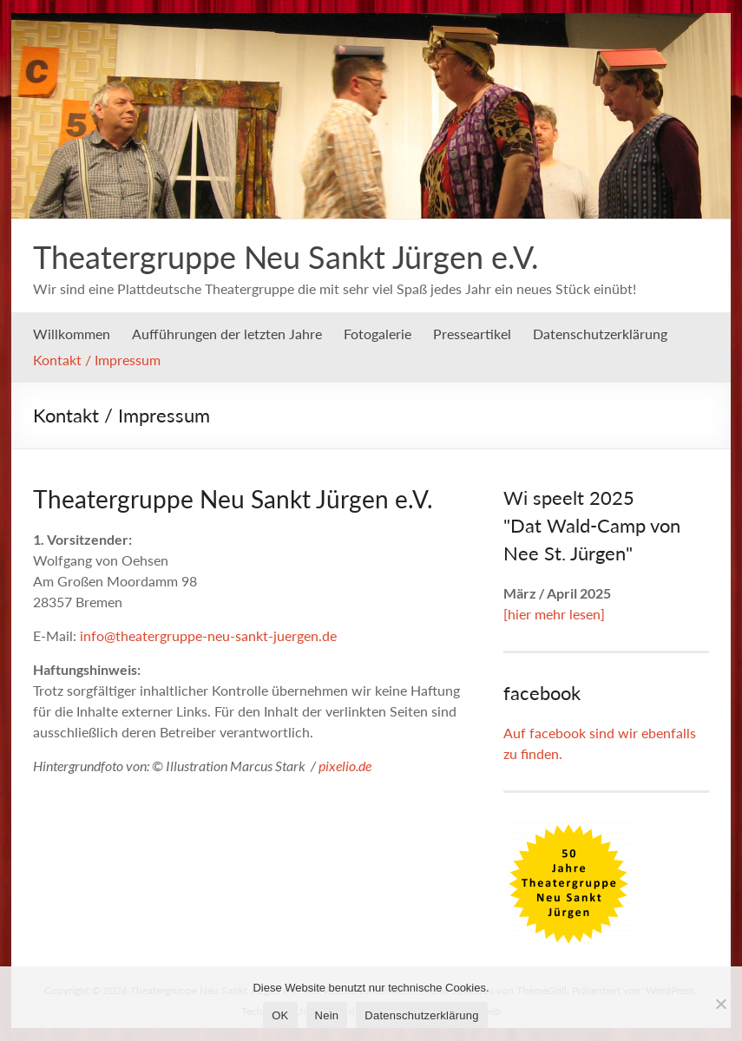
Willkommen (71, 333)
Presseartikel (472, 333)
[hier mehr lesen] (554, 614)
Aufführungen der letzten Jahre (227, 333)
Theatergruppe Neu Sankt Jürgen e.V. (286, 257)
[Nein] (720, 1003)
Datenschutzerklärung (600, 333)
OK (280, 1015)
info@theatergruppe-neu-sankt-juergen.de (208, 635)
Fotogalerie (377, 333)
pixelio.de (344, 765)
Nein (327, 1015)
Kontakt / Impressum (97, 359)
